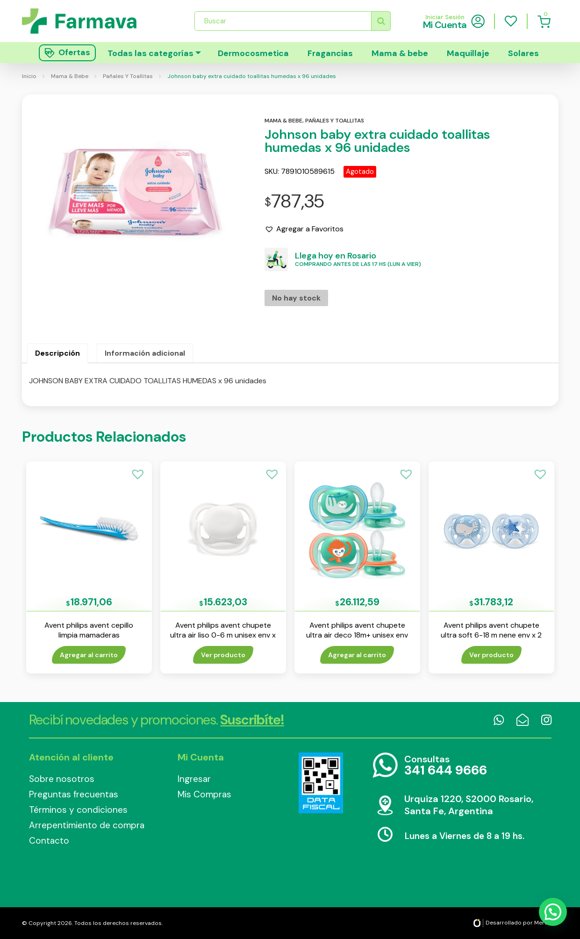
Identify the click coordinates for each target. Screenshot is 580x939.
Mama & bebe (400, 53)
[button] (304, 229)
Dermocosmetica (253, 53)
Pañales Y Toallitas (128, 76)
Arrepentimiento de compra (86, 825)
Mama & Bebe (69, 76)
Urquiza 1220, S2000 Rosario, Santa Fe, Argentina (468, 805)
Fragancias (330, 53)
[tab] (57, 353)
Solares (523, 53)
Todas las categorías (150, 53)
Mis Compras (204, 794)
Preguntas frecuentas (73, 794)
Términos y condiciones (78, 810)
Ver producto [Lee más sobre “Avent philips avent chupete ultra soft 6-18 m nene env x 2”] (491, 655)
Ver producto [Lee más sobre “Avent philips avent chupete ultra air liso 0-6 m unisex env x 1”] (223, 655)
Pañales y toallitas (334, 120)
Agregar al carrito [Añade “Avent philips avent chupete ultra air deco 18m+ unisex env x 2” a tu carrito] (357, 655)
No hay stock (296, 298)
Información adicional (145, 353)
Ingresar (194, 779)
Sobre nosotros (61, 779)
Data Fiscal (321, 783)
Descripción (57, 353)
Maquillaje (468, 53)
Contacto (49, 840)
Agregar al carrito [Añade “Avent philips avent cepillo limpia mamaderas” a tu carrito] (89, 655)
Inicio (29, 76)
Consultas (445, 766)
